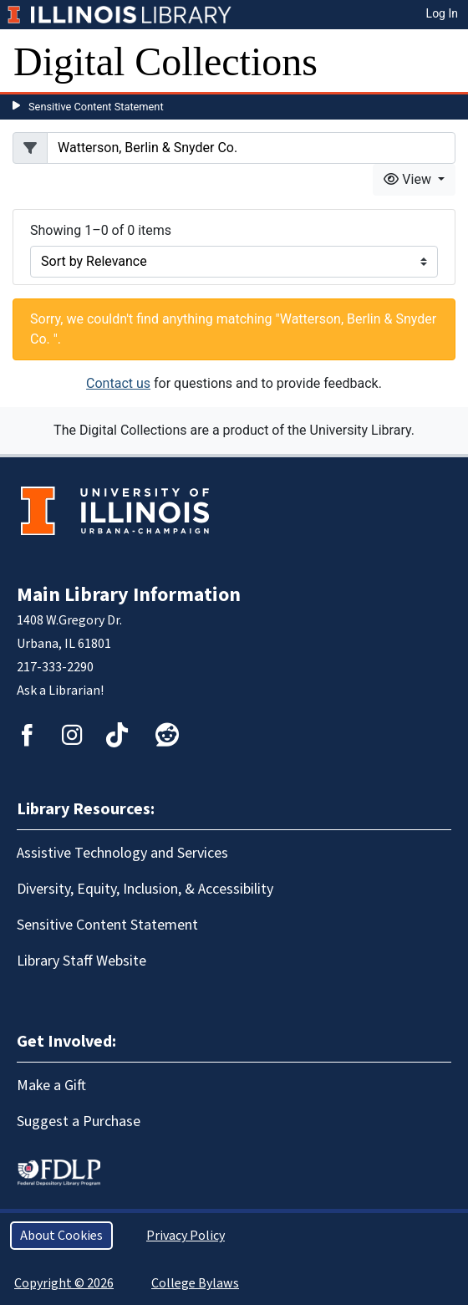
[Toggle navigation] (444, 62)
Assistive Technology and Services (122, 853)
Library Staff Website (81, 961)
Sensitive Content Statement (96, 106)
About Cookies (61, 1235)
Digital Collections (165, 61)
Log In (442, 13)
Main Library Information (129, 594)
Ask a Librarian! (60, 690)
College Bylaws (195, 1283)
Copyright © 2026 (64, 1283)
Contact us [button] (118, 383)
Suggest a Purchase (78, 1121)
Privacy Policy (185, 1235)
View (409, 179)
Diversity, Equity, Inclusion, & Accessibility (145, 889)
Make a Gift (51, 1085)
